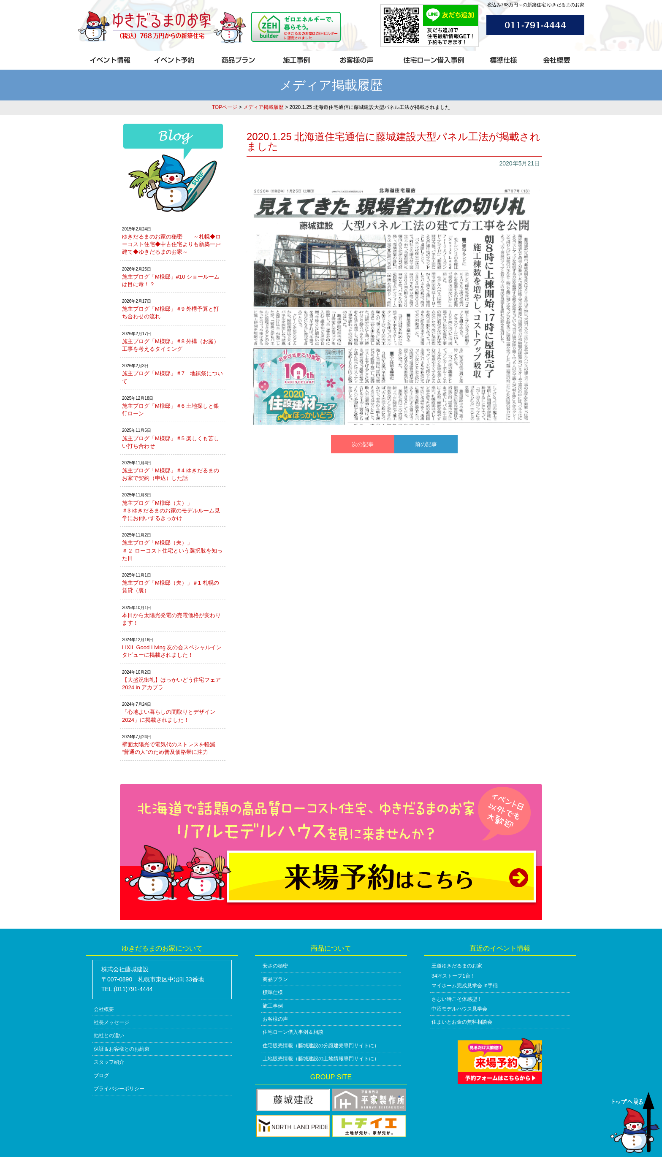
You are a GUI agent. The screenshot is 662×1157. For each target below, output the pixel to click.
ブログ (101, 1075)
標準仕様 (273, 992)
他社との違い (109, 1035)
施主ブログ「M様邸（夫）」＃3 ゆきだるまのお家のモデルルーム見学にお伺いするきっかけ (171, 510)
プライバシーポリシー (119, 1089)
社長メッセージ (111, 1022)
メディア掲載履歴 (263, 107)
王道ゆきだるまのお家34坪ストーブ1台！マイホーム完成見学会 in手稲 (464, 976)
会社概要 (104, 1009)
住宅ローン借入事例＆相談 (293, 1032)
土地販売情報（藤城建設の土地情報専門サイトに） (321, 1059)
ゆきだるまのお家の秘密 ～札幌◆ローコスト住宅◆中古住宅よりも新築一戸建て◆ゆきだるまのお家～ (171, 244)
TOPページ (224, 107)
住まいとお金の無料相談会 (461, 1022)
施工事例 (273, 1006)
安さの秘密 (275, 966)
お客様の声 (275, 1019)
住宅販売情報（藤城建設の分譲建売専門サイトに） (321, 1046)
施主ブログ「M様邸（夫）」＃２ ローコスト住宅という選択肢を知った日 (172, 550)
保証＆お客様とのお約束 (121, 1049)
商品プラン (275, 979)
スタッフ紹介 (109, 1062)
